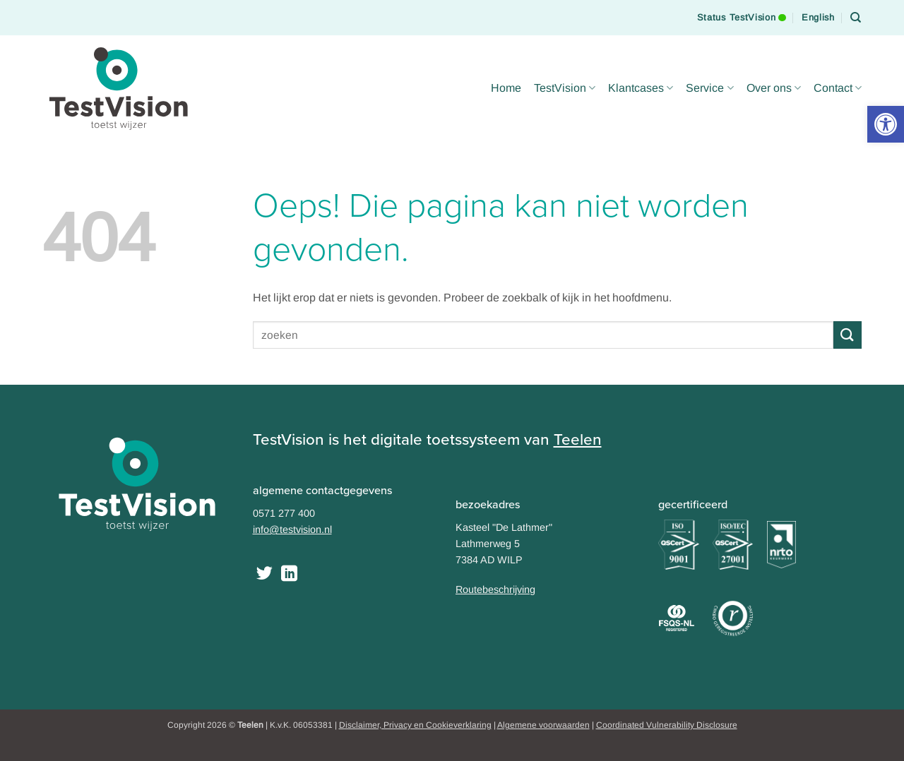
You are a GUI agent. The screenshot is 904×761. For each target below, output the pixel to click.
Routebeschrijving (495, 589)
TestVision (564, 88)
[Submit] (847, 335)
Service (709, 88)
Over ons (774, 88)
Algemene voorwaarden (543, 725)
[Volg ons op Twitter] (264, 574)
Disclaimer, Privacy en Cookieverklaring (415, 725)
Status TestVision (741, 11)
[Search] (856, 18)
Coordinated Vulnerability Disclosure (666, 725)
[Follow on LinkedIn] (289, 574)
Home (506, 88)
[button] (885, 124)
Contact (838, 88)
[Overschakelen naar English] (818, 17)
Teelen (578, 439)
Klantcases (640, 88)
